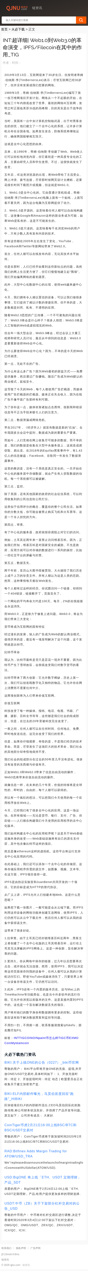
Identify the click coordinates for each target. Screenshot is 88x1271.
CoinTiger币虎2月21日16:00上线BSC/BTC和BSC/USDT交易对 (40, 1127)
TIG (21, 1038)
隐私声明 (21, 1248)
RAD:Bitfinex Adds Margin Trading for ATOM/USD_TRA (35, 1153)
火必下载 (18, 29)
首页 (4, 29)
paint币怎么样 (48, 1038)
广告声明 (35, 1248)
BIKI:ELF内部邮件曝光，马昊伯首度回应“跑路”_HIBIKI (38, 1096)
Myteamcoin (20, 1043)
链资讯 (26, 1265)
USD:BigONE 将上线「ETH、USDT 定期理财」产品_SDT (42, 1180)
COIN (28, 1038)
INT (16, 1038)
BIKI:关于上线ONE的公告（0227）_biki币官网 (41, 1062)
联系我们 (6, 1248)
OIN (35, 1038)
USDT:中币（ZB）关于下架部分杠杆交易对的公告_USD (42, 1206)
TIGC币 (63, 1038)
